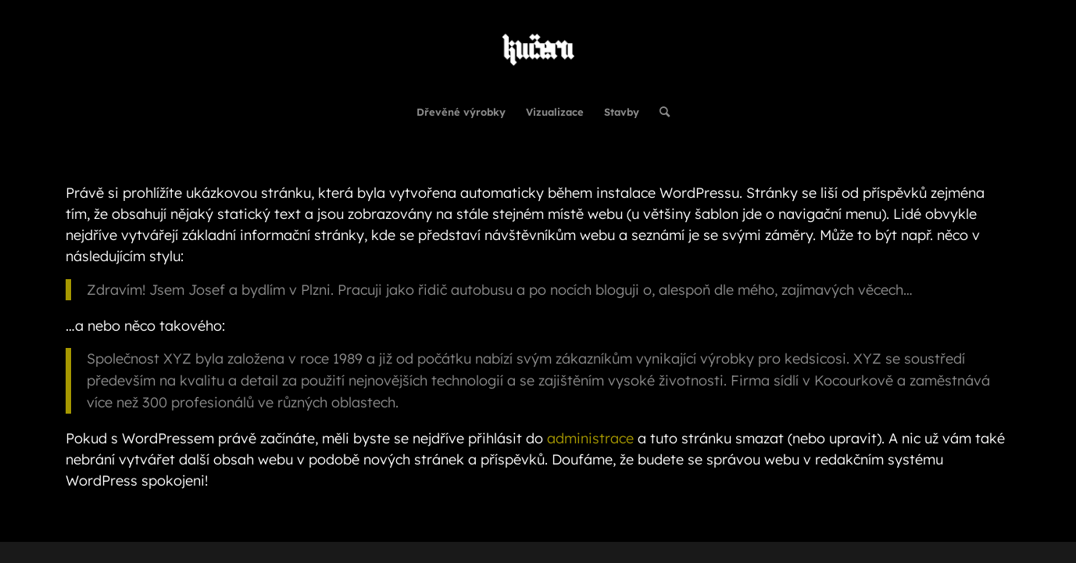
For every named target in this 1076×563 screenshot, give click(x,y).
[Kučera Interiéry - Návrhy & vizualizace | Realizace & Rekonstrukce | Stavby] (537, 46)
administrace (590, 438)
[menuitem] (461, 111)
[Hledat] (659, 111)
